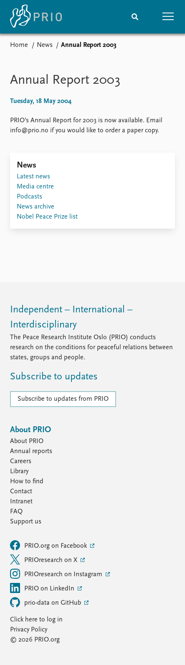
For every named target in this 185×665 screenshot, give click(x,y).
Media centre (35, 186)
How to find (26, 481)
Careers (20, 461)
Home (19, 45)
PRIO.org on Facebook (49, 545)
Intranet (21, 501)
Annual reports (31, 451)
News (45, 45)
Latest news (33, 176)
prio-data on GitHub (46, 602)
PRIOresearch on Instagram (57, 574)
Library (19, 471)
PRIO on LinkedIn (43, 588)
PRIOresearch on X (44, 559)
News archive (35, 207)
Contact (21, 491)
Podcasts (29, 196)
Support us (25, 521)
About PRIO (26, 441)
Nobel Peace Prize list (47, 217)
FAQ (16, 511)
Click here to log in (36, 619)
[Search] (135, 17)
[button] (168, 17)
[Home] (36, 17)
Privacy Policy (28, 629)
